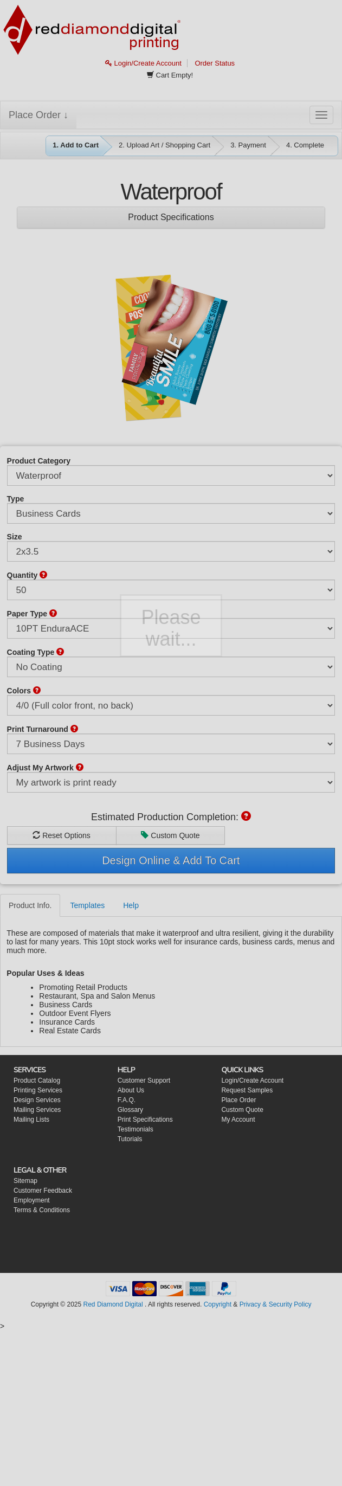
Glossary (130, 1110)
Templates (87, 905)
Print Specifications (145, 1119)
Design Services (37, 1100)
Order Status (215, 63)
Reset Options (62, 835)
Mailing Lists (31, 1119)
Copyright (217, 1304)
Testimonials (135, 1129)
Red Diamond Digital (113, 1304)
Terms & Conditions (42, 1210)
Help (131, 905)
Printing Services (38, 1090)
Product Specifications (171, 217)
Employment (32, 1200)
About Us (131, 1090)
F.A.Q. (126, 1100)
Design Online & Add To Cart (171, 860)
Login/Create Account (143, 63)
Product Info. (30, 905)
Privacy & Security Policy (276, 1304)
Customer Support (144, 1080)
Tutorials (130, 1139)
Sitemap (25, 1181)
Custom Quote (170, 835)
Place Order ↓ (38, 115)
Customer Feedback (43, 1190)
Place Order (238, 1100)
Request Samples (247, 1090)
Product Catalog (37, 1080)
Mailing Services (37, 1110)
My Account (238, 1119)
